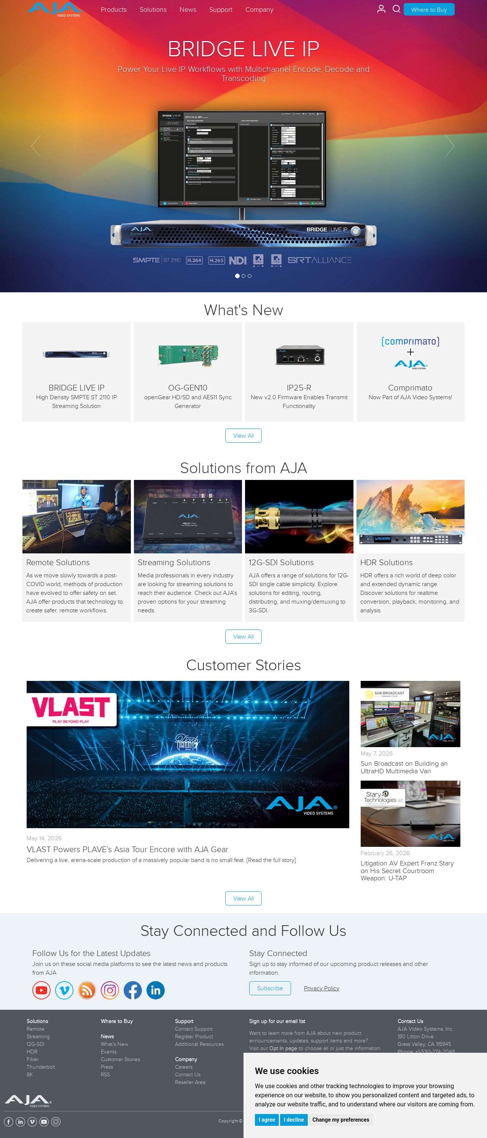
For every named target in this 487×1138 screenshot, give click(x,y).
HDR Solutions (386, 562)
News (107, 1036)
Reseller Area (190, 1082)
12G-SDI (36, 1044)
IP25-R (299, 387)
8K (30, 1074)
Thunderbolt (41, 1067)
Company (186, 1059)
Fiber (32, 1059)
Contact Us (188, 1074)
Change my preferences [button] (340, 1120)
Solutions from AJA (243, 467)
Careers (184, 1067)
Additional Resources (199, 1044)
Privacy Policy (321, 988)
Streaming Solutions (174, 562)
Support (184, 1021)
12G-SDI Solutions (281, 562)
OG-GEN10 (187, 387)
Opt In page (283, 1048)
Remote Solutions (58, 562)
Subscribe (270, 988)
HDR (32, 1051)
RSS (105, 1074)
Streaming (38, 1036)
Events (108, 1051)
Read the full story (271, 860)
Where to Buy (429, 9)
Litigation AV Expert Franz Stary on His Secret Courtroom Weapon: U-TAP (407, 870)
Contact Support (194, 1029)
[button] (36, 146)
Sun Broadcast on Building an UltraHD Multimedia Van (404, 767)
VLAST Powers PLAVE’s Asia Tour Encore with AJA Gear (127, 849)
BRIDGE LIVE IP (243, 48)
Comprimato (410, 387)
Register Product (194, 1036)
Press (107, 1067)
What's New (243, 309)
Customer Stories (120, 1059)
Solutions (37, 1021)
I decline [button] (294, 1120)
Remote (36, 1029)
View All (243, 435)
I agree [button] (267, 1120)
